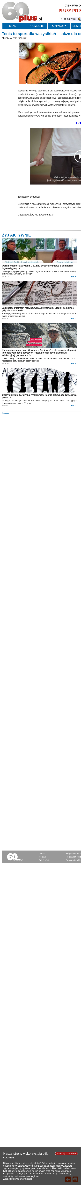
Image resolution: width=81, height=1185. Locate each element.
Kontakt (42, 857)
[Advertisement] (41, 437)
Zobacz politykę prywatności (17, 1179)
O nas (42, 853)
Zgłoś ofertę (44, 860)
